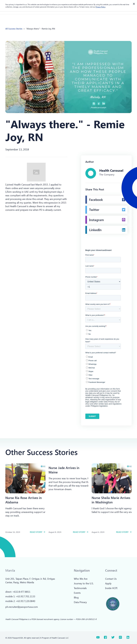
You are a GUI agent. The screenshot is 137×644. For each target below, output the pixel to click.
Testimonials (80, 588)
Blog (76, 597)
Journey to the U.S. (84, 583)
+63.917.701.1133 (25, 596)
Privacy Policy (100, 7)
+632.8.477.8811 (21, 591)
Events (77, 592)
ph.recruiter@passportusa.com (21, 606)
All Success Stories (13, 28)
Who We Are (80, 578)
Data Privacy (80, 602)
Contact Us (111, 578)
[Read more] (25, 478)
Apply (108, 583)
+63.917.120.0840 (25, 601)
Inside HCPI (111, 588)
